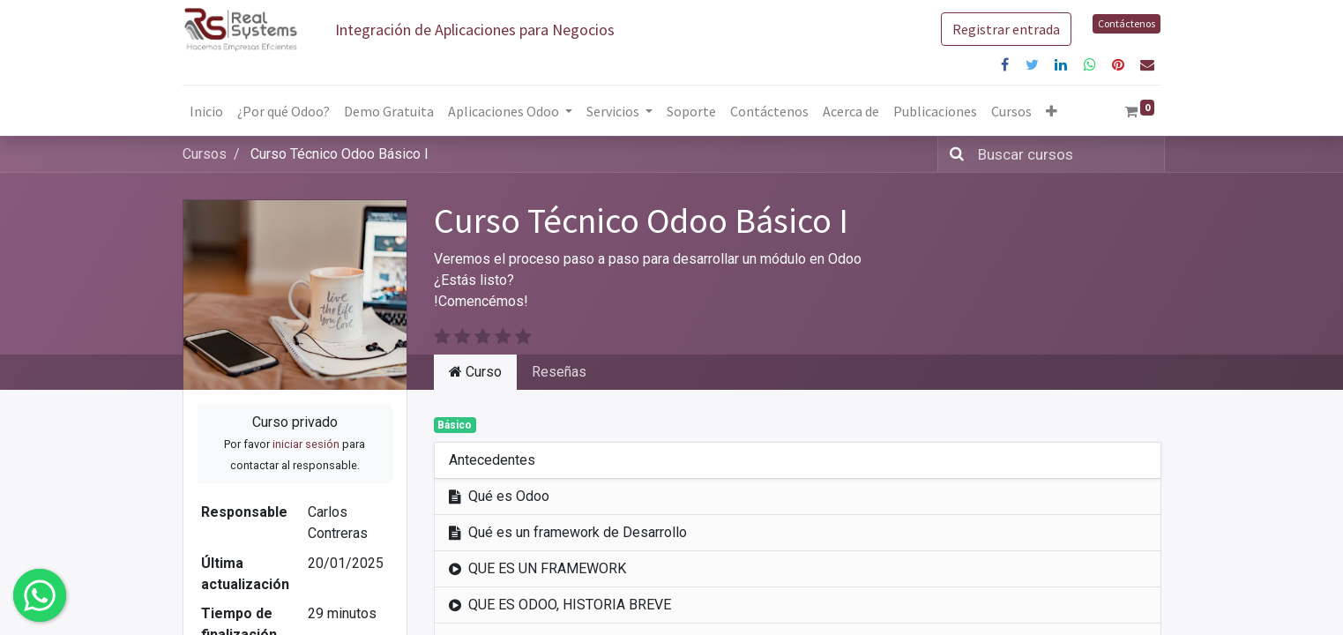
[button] (1051, 111)
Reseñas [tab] (559, 371)
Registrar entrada (1006, 29)
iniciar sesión (305, 444)
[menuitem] (206, 111)
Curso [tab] (475, 371)
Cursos (205, 154)
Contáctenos (1126, 23)
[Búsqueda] (953, 154)
